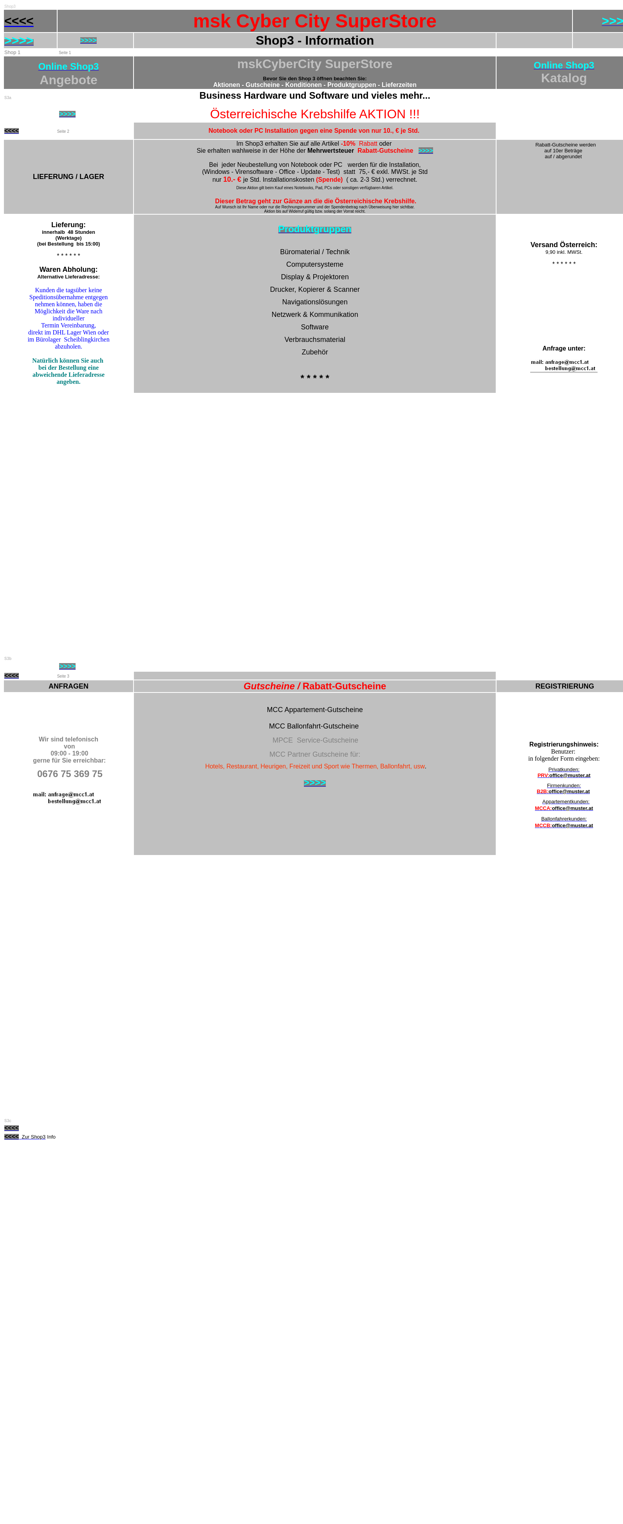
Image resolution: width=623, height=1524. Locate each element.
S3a (7, 98)
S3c (7, 1121)
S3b (7, 658)
